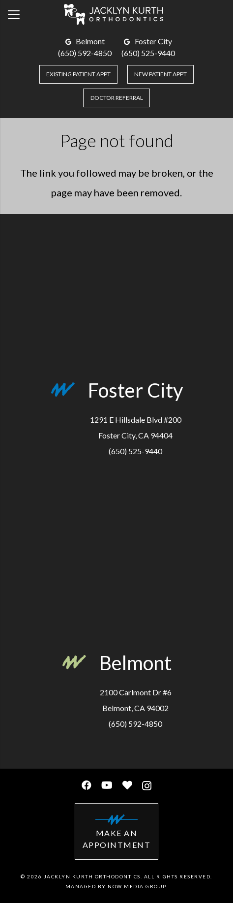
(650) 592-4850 (85, 53)
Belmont (90, 41)
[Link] (116, 15)
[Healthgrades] (127, 785)
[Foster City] (69, 392)
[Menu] (13, 14)
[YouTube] (107, 785)
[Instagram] (146, 785)
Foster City (153, 41)
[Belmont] (80, 665)
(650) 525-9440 (148, 53)
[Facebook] (86, 785)
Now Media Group (137, 886)
